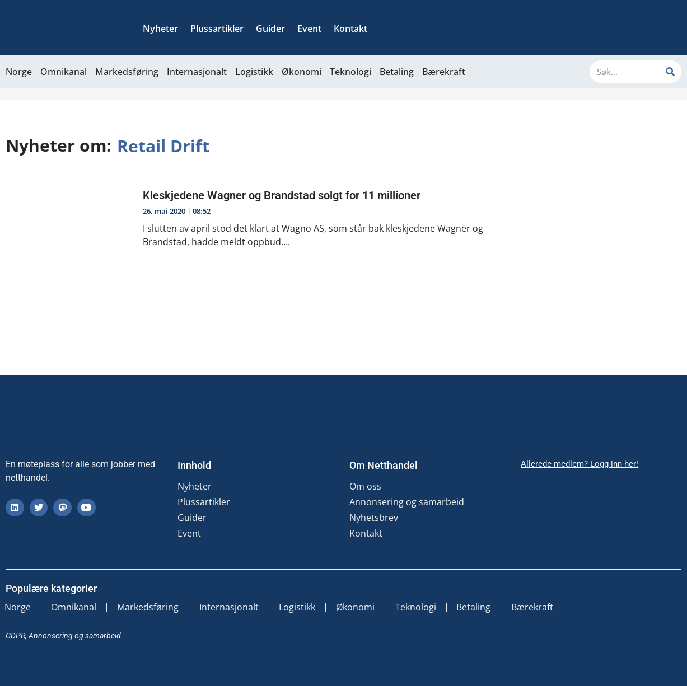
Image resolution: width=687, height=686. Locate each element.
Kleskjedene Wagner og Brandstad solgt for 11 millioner (281, 195)
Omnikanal (63, 71)
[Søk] (670, 71)
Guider (270, 28)
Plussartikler (217, 28)
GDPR (15, 635)
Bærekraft (443, 71)
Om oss (365, 486)
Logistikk (254, 71)
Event (309, 28)
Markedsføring (126, 71)
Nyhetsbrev (373, 517)
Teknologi (350, 71)
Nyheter (160, 28)
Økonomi (301, 71)
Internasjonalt (197, 71)
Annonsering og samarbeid (406, 502)
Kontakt (350, 28)
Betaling (397, 71)
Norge (19, 71)
